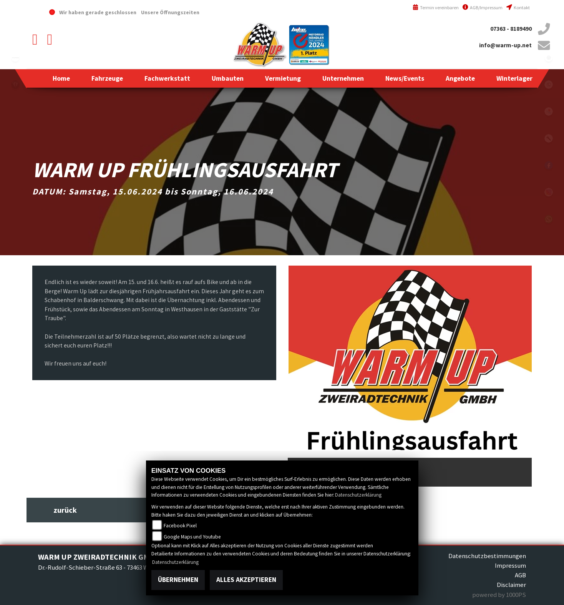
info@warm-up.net (505, 45)
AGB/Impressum (483, 7)
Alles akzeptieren (246, 579)
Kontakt (518, 7)
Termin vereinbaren (435, 7)
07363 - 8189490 (511, 28)
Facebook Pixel (180, 525)
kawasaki (15, 57)
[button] (107, 78)
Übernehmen (178, 579)
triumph (15, 84)
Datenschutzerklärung (358, 495)
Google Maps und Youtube (192, 537)
